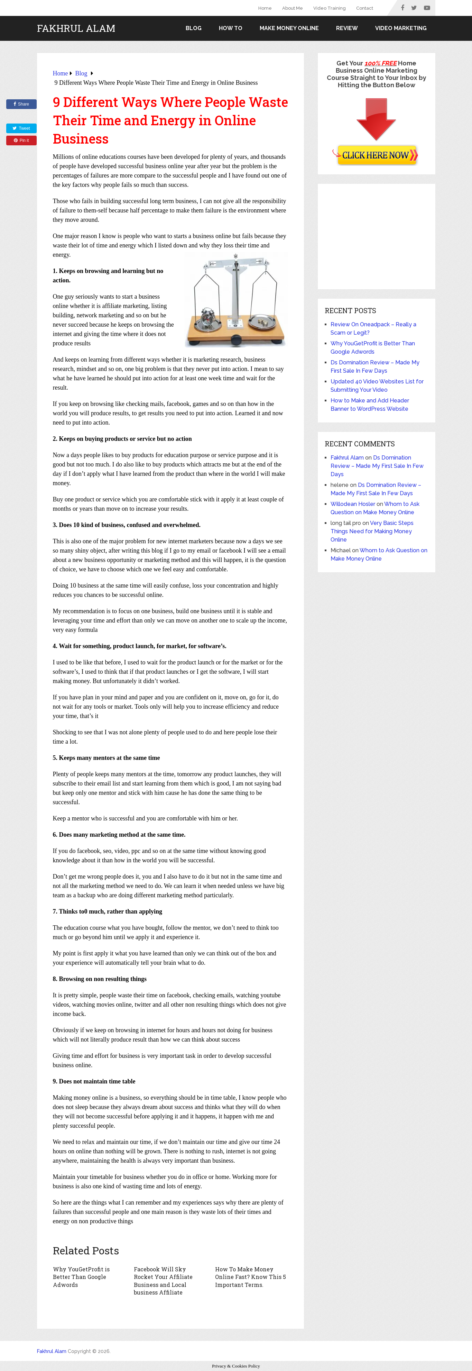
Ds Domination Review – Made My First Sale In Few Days (377, 466)
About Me (292, 8)
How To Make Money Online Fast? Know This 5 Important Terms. (250, 1276)
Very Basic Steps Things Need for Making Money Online (372, 531)
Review (347, 28)
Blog (194, 28)
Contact (364, 8)
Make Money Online (289, 28)
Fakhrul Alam (76, 28)
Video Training (329, 8)
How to (230, 28)
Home (265, 8)
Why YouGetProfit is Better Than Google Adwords (81, 1276)
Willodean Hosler (353, 504)
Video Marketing (401, 28)
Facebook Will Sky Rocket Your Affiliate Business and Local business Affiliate (163, 1280)
